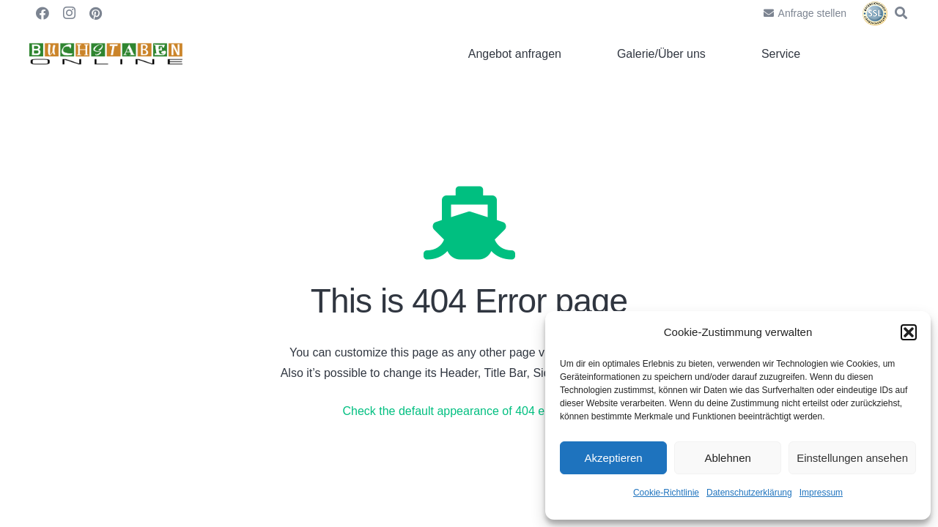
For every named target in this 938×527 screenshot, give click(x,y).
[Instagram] (69, 13)
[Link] (105, 54)
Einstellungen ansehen (852, 458)
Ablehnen (727, 458)
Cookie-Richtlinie (666, 492)
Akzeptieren (613, 458)
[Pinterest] (95, 13)
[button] (908, 332)
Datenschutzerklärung (749, 492)
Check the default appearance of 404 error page (467, 411)
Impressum (821, 492)
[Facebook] (42, 13)
